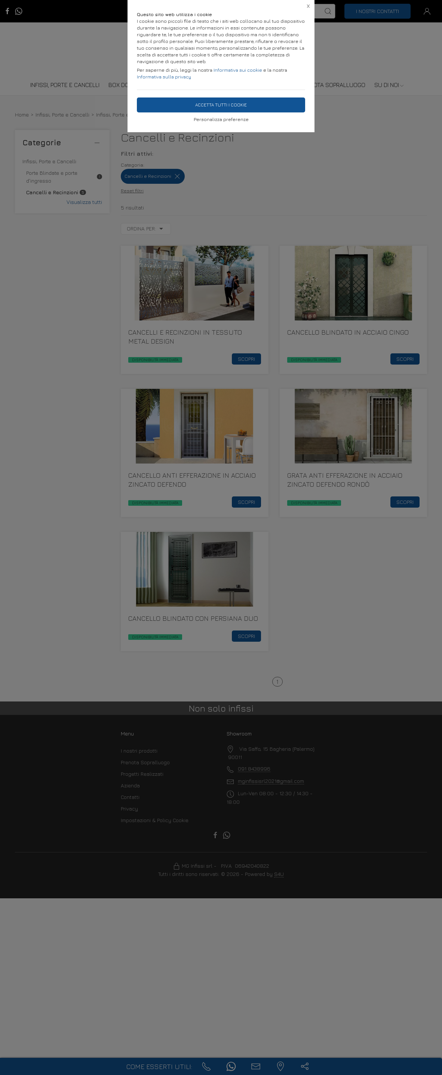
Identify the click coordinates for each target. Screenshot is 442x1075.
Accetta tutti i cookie (221, 105)
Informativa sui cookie (238, 70)
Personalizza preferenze (221, 119)
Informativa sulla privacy (164, 77)
